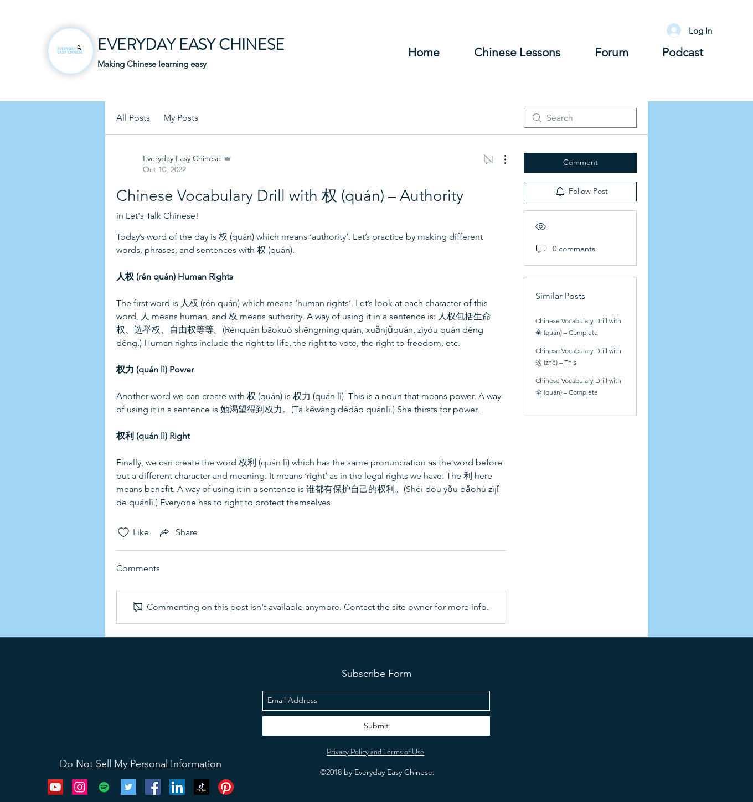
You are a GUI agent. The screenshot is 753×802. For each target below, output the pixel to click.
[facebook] (153, 787)
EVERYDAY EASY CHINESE (191, 45)
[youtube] (55, 787)
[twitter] (128, 787)
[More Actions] (499, 159)
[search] (580, 118)
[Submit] (376, 726)
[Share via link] (178, 532)
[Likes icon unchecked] (123, 532)
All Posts (133, 117)
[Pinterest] (226, 787)
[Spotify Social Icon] (104, 787)
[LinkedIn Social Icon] (177, 787)
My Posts (180, 117)
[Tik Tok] (201, 787)
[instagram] (79, 787)
